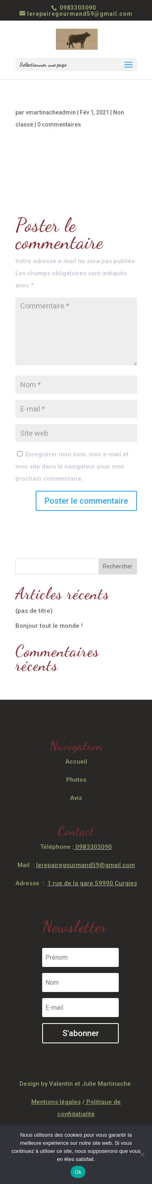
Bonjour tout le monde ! (49, 625)
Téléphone (55, 847)
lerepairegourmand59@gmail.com (85, 865)
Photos (76, 779)
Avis (76, 798)
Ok (78, 1172)
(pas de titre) (34, 610)
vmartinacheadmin (51, 112)
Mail (23, 865)
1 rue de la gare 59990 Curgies (92, 883)
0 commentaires (59, 124)
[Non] (142, 1154)
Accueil (76, 761)
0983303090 (77, 7)
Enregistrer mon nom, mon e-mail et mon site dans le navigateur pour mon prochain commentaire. (71, 466)
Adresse (27, 883)
